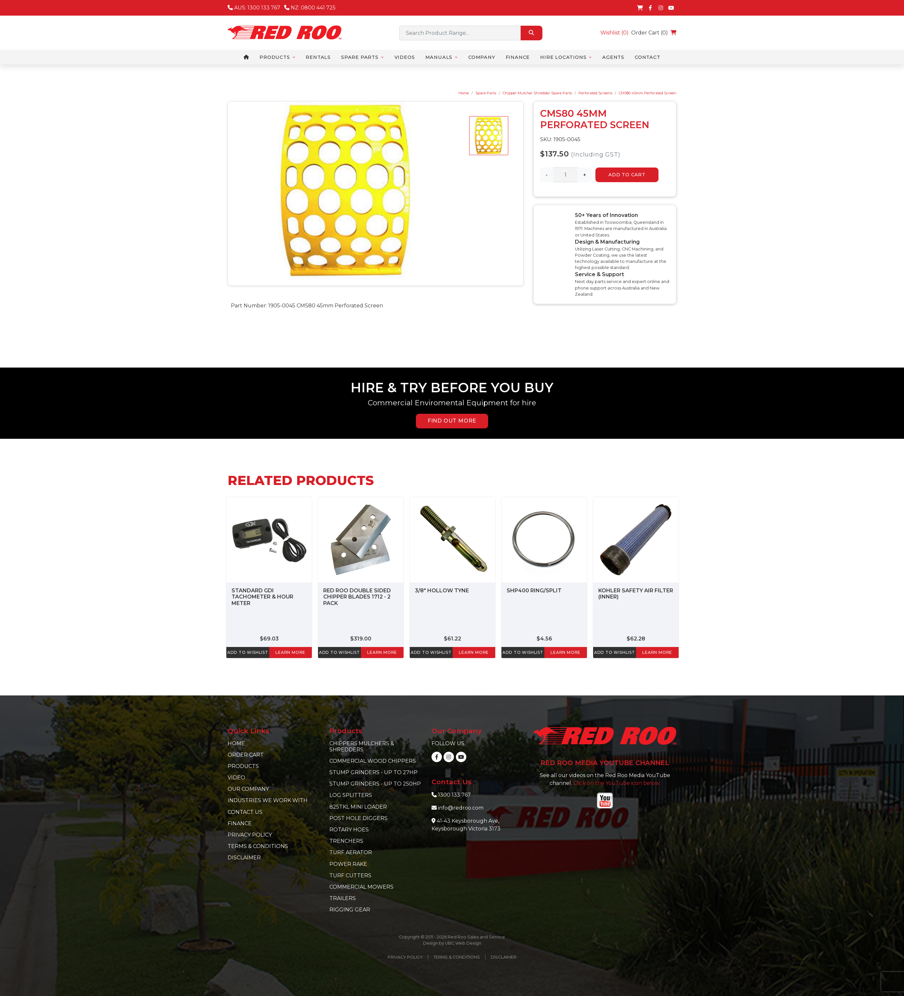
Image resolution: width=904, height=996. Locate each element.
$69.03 (269, 639)
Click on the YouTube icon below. (616, 783)
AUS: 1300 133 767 (254, 8)
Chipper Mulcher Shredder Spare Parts (537, 93)
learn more (290, 652)
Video (236, 777)
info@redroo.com (461, 808)
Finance (240, 823)
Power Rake (348, 864)
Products (243, 766)
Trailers (342, 898)
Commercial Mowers (361, 887)
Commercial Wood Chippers (372, 761)
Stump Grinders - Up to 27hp (373, 772)
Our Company (248, 789)
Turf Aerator (350, 852)
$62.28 (636, 639)
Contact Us (245, 812)
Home (464, 93)
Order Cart (246, 755)
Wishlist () (614, 33)
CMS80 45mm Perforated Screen (647, 93)
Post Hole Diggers (358, 818)
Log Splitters (350, 795)
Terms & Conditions (258, 846)
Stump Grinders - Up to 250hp (375, 784)
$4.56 (544, 639)
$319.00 (360, 639)
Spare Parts (485, 93)
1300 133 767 (454, 795)
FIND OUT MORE (452, 421)
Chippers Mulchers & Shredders (361, 746)
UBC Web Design (463, 943)
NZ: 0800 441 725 (310, 8)
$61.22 (452, 639)
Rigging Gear (349, 910)
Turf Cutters (350, 875)
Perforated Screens (595, 93)
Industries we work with (268, 800)
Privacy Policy (250, 835)
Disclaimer (244, 858)
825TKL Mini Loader (358, 807)
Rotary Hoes (349, 830)
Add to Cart (626, 175)
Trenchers (346, 841)
